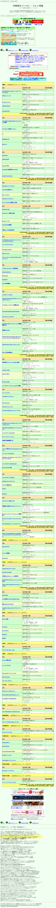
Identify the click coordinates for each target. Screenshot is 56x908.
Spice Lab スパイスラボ (7, 316)
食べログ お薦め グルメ (16, 807)
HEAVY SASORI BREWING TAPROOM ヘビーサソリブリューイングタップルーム (11, 535)
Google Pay (5, 881)
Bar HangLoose (5, 746)
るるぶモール (3, 864)
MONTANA (5, 558)
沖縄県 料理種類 (23, 50)
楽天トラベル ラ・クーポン (7, 29)
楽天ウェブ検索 (9, 879)
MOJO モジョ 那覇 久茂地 (8, 213)
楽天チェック (11, 891)
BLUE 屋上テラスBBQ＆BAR (9, 698)
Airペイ (8, 892)
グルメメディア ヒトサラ (17, 806)
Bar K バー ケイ (6, 221)
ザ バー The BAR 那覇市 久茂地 (9, 202)
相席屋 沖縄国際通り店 (7, 440)
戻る (3, 50)
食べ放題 (27, 66)
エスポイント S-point (7, 294)
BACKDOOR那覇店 (7, 224)
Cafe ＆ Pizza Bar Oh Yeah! (8, 751)
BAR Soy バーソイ (6, 95)
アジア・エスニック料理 (37, 58)
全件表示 (17, 55)
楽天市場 (23, 890)
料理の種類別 (27, 53)
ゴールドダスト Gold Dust (8, 477)
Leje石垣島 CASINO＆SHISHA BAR (10, 599)
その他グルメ (37, 61)
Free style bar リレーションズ (9, 673)
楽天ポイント (22, 900)
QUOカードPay (14, 897)
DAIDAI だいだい (6, 102)
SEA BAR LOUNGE (7, 249)
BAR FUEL (5, 155)
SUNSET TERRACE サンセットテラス (11, 410)
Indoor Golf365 (5, 373)
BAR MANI (5, 275)
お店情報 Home (34, 50)
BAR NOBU (5, 595)
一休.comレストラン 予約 (17, 800)
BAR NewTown (5, 546)
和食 (24, 56)
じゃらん (8, 900)
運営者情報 (19, 827)
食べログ (2, 859)
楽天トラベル (3, 900)
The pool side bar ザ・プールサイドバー (11, 523)
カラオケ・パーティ (27, 59)
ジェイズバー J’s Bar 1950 (8, 432)
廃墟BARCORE (6, 330)
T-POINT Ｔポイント (27, 882)
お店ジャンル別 (27, 78)
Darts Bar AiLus (6, 402)
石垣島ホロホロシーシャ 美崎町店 (10, 576)
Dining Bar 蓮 (5, 159)
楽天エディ (3, 891)
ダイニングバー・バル (36, 55)
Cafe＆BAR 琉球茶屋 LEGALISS (10, 169)
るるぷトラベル (13, 900)
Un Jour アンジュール (7, 406)
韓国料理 (31, 62)
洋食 (29, 56)
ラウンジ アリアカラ (7, 732)
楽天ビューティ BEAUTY (17, 819)
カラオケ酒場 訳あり (7, 485)
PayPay (30, 895)
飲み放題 (22, 66)
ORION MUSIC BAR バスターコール (11, 344)
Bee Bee (4, 488)
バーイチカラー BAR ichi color (9, 463)
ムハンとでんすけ (6, 665)
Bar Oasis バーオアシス (7, 198)
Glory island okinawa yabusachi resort (11, 711)
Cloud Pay (14, 881)
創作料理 (17, 56)
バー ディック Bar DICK (8, 453)
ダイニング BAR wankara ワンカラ (10, 721)
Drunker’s (4, 493)
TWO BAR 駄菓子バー (7, 189)
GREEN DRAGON (6, 272)
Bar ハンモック (6, 194)
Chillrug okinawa (6, 105)
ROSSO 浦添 (5, 619)
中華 (16, 58)
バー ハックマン (6, 392)
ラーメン (17, 61)
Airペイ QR (16, 892)
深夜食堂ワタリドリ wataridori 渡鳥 (10, 362)
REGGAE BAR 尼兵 (7, 467)
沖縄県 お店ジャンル (12, 50)
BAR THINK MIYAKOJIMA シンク (10, 694)
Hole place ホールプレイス (8, 481)
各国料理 (17, 59)
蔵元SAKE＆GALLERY (8, 604)
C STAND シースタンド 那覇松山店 (10, 305)
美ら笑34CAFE (5, 139)
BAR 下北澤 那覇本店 (7, 352)
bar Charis (4, 626)
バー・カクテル (38, 59)
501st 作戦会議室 (6, 283)
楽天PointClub (21, 896)
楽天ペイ (32, 890)
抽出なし (17, 66)
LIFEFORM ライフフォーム (9, 760)
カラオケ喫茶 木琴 (6, 660)
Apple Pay (8, 896)
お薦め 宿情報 (28, 24)
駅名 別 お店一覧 (27, 79)
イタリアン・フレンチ (39, 56)
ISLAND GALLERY (7, 572)
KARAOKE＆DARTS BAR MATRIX (10, 311)
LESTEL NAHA (6, 370)
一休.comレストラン (10, 855)
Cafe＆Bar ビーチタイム (8, 396)
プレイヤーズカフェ (7, 680)
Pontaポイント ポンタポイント (6, 882)
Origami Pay (23, 895)
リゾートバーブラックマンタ (9, 782)
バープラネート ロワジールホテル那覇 (11, 385)
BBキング (4, 144)
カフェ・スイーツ (26, 61)
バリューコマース (29, 878)
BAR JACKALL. (6, 677)
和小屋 (4, 638)
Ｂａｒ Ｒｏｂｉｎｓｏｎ (8, 436)
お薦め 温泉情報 (18, 24)
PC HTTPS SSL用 (13, 1)
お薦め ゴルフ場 (38, 24)
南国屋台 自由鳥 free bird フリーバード (11, 506)
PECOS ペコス (5, 253)
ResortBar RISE (6, 111)
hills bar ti (4, 634)
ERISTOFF (5, 279)
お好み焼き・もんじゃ (20, 62)
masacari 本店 (5, 165)
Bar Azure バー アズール (8, 770)
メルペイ (25, 897)
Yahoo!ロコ (28, 851)
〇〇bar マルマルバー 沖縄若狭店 (10, 268)
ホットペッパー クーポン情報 (18, 794)
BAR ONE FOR (6, 209)
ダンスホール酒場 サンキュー (9, 128)
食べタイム (3, 889)
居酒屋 (25, 55)
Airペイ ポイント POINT (30, 892)
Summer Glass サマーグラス (9, 568)
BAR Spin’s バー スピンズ (8, 185)
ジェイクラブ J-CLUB (7, 244)
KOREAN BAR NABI (7, 176)
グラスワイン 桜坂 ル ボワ (8, 500)
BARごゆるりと (6, 742)
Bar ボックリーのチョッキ (8, 691)
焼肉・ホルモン (24, 58)
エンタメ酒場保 (6, 553)
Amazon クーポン (8, 889)
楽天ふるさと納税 (32, 897)
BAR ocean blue (6, 381)
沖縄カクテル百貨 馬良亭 (8, 230)
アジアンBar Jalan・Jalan (8, 649)
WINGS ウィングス (7, 755)
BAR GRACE (5, 630)
